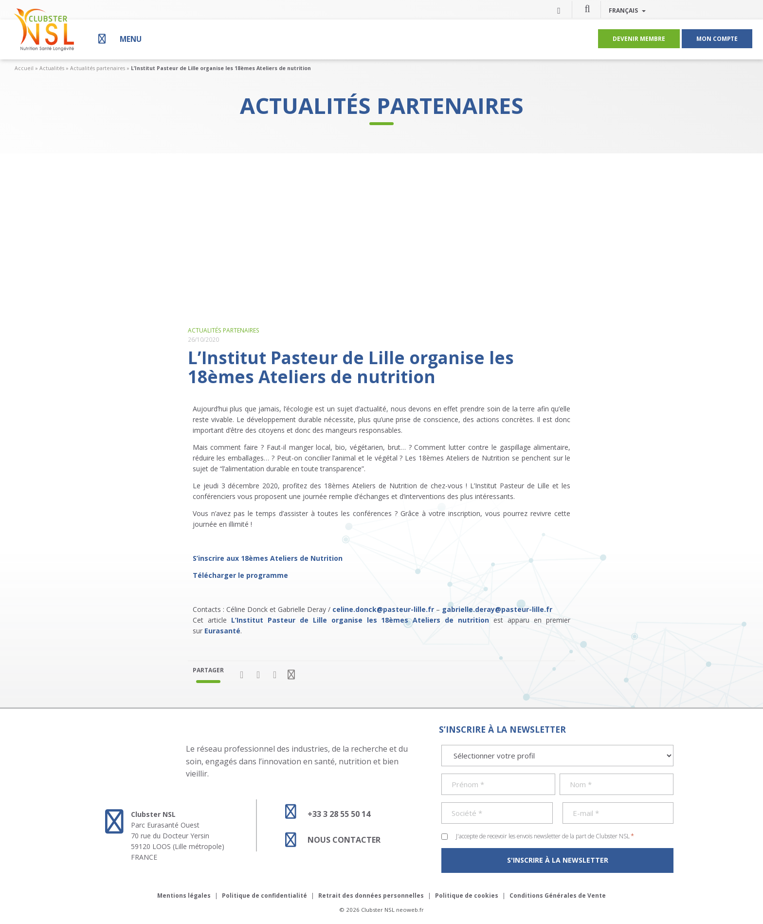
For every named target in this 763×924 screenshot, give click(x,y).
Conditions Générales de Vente (557, 895)
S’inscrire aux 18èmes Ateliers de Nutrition (268, 558)
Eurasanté (222, 630)
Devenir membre (639, 38)
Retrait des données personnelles (371, 895)
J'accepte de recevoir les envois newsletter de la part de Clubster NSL (545, 836)
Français (627, 10)
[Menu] (119, 38)
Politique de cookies (466, 895)
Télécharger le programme (241, 575)
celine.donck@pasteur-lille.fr (383, 609)
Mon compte (717, 38)
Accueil (24, 68)
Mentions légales (184, 895)
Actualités (51, 68)
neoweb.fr (410, 909)
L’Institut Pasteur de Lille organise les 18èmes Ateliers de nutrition (360, 620)
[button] (587, 8)
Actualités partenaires (97, 68)
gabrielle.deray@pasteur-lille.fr (497, 609)
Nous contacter (328, 839)
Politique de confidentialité (264, 895)
